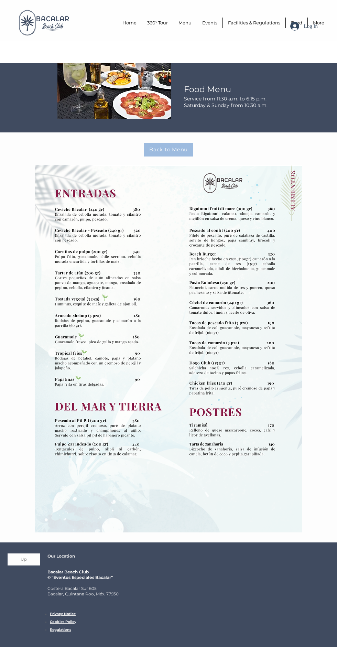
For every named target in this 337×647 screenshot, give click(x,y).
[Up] (24, 559)
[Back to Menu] (168, 150)
